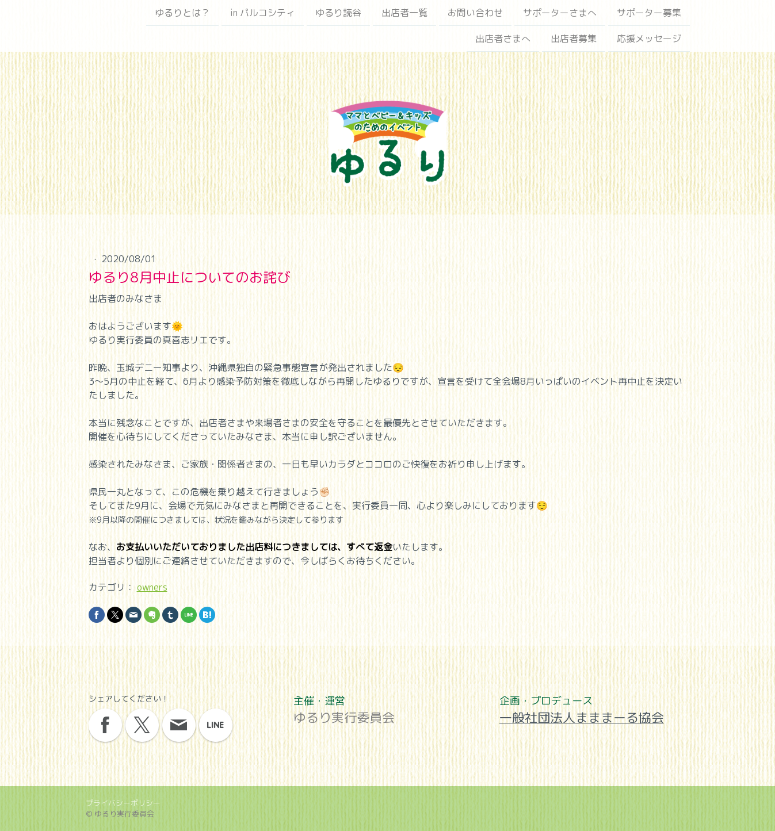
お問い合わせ (475, 12)
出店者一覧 (404, 12)
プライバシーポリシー (123, 803)
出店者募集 (574, 39)
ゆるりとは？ (182, 12)
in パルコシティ (262, 12)
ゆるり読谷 (338, 12)
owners (152, 587)
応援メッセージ (649, 39)
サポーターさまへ (560, 12)
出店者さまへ (502, 39)
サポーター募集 (649, 12)
